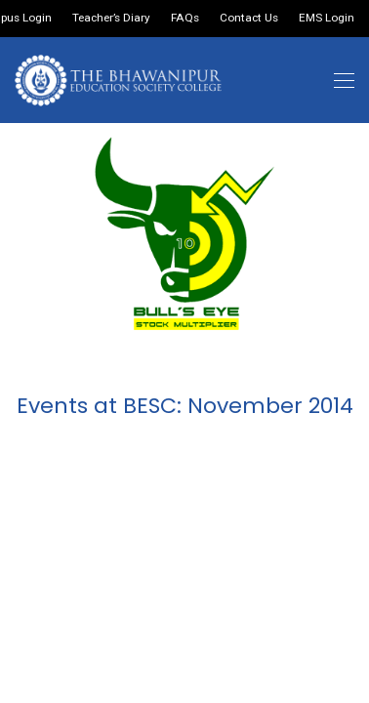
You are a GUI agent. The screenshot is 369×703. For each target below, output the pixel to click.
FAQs (185, 18)
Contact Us (249, 18)
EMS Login (326, 18)
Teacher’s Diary (111, 18)
